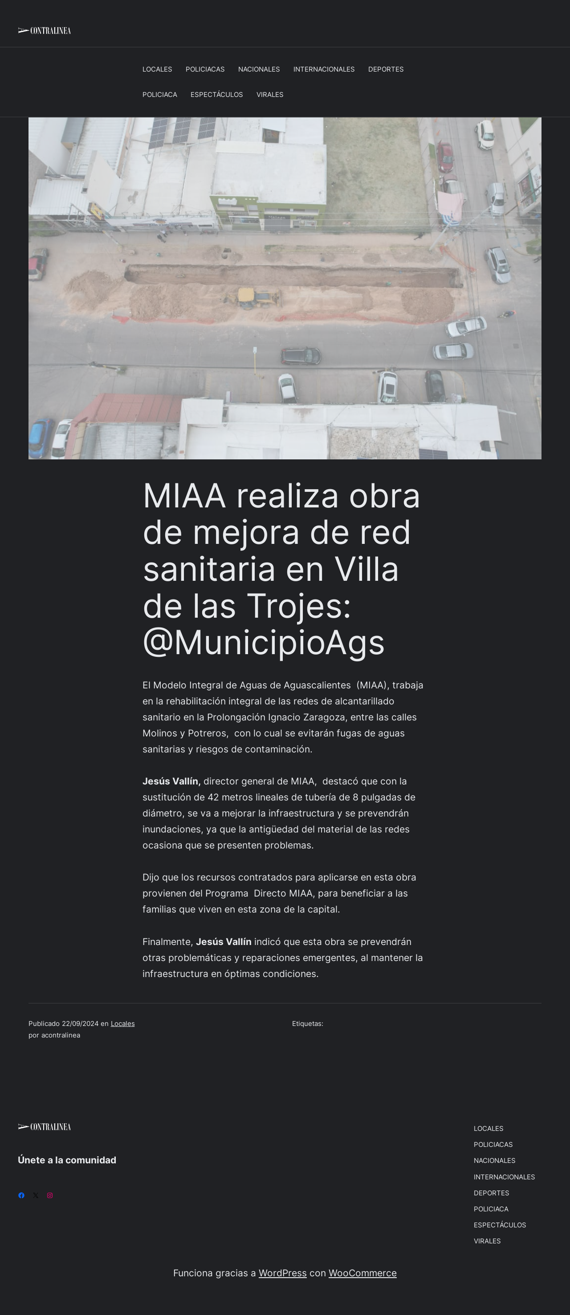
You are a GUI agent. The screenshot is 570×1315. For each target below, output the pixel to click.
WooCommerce (363, 1273)
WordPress (283, 1273)
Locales (123, 1023)
